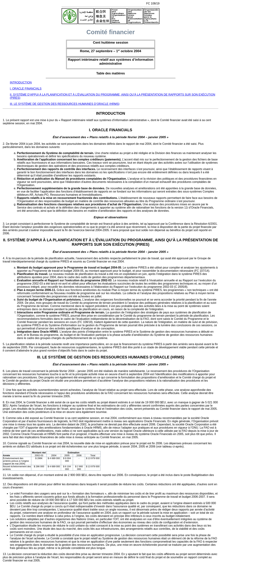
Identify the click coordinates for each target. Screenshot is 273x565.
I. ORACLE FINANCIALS (25, 88)
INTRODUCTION (21, 82)
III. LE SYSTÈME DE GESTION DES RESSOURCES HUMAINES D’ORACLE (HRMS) (64, 103)
